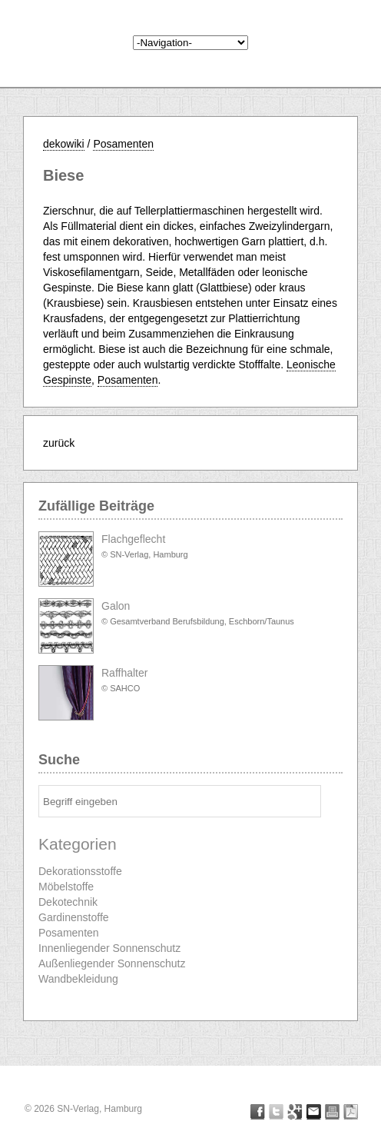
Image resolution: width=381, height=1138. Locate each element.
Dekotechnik (68, 902)
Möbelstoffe (66, 886)
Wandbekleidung (78, 979)
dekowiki (63, 144)
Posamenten (123, 144)
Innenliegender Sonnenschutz (109, 948)
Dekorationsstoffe (80, 871)
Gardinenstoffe (73, 917)
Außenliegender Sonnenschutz (111, 963)
